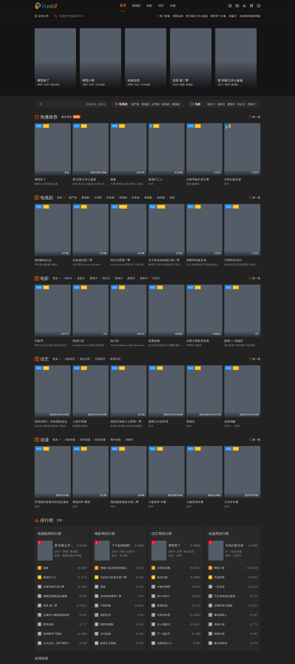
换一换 (254, 117)
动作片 (211, 104)
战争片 (144, 278)
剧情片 (131, 278)
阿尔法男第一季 (120, 260)
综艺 (161, 5)
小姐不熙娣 (80, 421)
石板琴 (39, 340)
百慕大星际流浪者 (197, 340)
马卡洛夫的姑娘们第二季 (163, 260)
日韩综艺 (100, 358)
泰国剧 (148, 197)
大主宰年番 (231, 502)
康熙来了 (40, 179)
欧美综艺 (115, 358)
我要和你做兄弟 (196, 260)
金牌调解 (230, 421)
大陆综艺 (70, 358)
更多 (61, 197)
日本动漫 (85, 439)
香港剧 (145, 104)
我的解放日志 (43, 260)
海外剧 (161, 197)
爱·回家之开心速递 (84, 179)
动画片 (129, 439)
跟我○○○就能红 (233, 340)
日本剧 (136, 197)
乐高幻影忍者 (232, 179)
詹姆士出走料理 (158, 421)
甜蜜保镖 (154, 340)
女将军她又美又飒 (197, 179)
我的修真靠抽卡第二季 (124, 502)
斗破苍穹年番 (194, 502)
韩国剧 (176, 104)
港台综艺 (85, 358)
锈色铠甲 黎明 (81, 502)
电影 (149, 5)
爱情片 (231, 104)
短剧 (172, 197)
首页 (123, 5)
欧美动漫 (100, 439)
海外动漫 (115, 439)
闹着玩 (190, 421)
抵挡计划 (78, 340)
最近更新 (71, 116)
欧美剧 (166, 104)
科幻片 (241, 104)
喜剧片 (221, 104)
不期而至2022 (233, 260)
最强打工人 (155, 179)
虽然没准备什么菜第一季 (125, 421)
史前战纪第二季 (82, 260)
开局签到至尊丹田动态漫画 (51, 502)
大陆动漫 (70, 439)
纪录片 (156, 278)
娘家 (113, 179)
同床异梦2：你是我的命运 (51, 421)
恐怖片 (251, 104)
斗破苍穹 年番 (157, 502)
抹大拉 (114, 340)
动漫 (173, 5)
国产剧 (135, 104)
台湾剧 (155, 104)
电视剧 (136, 5)
